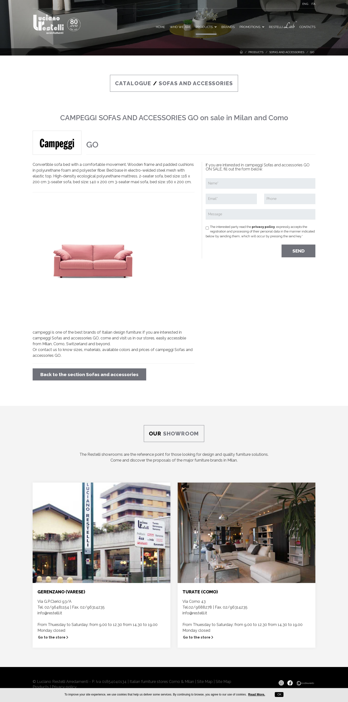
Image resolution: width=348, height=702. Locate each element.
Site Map (205, 681)
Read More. (256, 694)
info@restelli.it (49, 613)
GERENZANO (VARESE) (61, 591)
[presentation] (242, 249)
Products (206, 27)
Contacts (307, 27)
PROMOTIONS (251, 27)
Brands (228, 27)
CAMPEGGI (78, 118)
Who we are (180, 27)
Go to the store (53, 637)
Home (160, 27)
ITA (313, 4)
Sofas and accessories (286, 52)
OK (279, 694)
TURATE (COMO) (200, 591)
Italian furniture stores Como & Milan (162, 681)
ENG (305, 4)
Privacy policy (64, 687)
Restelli (282, 26)
